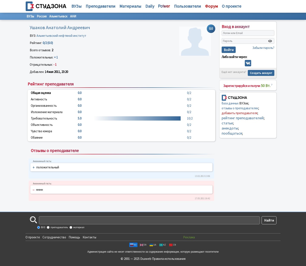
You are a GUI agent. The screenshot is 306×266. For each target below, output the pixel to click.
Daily (149, 6)
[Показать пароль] (270, 41)
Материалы (130, 6)
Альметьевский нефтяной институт (61, 36)
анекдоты (230, 128)
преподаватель (59, 227)
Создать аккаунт (261, 73)
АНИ (73, 16)
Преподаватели (100, 6)
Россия (42, 16)
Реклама (189, 237)
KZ (162, 244)
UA (153, 244)
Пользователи (187, 6)
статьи (227, 123)
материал (78, 227)
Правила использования (169, 259)
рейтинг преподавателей (243, 117)
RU (133, 244)
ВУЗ (43, 227)
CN (172, 244)
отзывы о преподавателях (240, 108)
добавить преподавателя (239, 113)
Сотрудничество (54, 237)
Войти (229, 50)
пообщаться (232, 133)
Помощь (74, 237)
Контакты (89, 237)
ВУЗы (76, 6)
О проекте (33, 237)
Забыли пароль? (263, 48)
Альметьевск (58, 16)
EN (143, 244)
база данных (230, 103)
